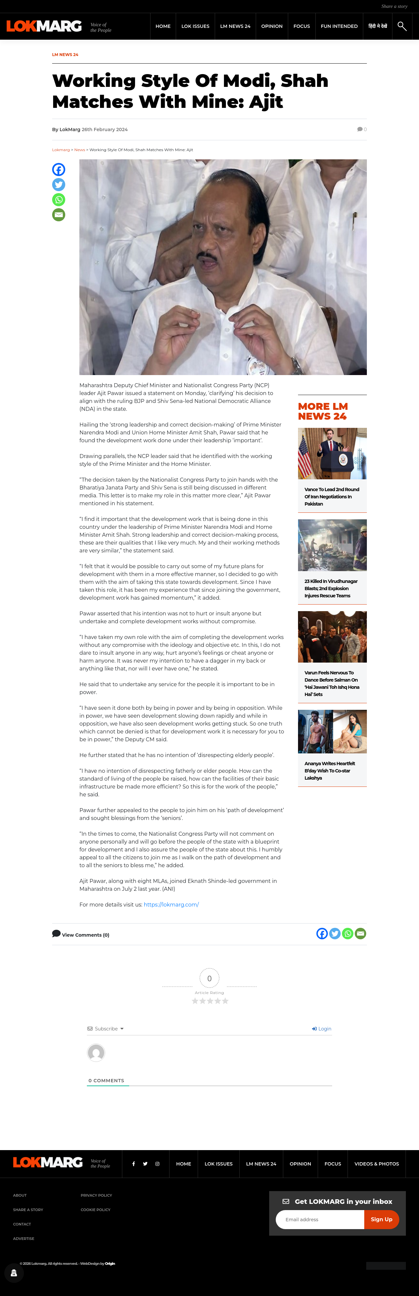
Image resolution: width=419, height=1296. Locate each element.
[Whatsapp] (58, 199)
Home (163, 26)
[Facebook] (58, 169)
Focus (301, 26)
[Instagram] (157, 1164)
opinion (300, 1164)
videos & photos (376, 1164)
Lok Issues (195, 26)
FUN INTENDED (339, 26)
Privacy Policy (96, 1195)
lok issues (218, 1164)
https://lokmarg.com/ (171, 905)
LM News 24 (235, 26)
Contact (22, 1224)
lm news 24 (261, 1164)
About (20, 1195)
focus (333, 1164)
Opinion (272, 26)
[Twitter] (58, 184)
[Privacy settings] (14, 1273)
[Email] (58, 214)
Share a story (395, 6)
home (183, 1164)
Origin (110, 1263)
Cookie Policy (95, 1209)
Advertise (23, 1238)
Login (321, 1029)
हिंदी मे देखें (378, 26)
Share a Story (28, 1209)
